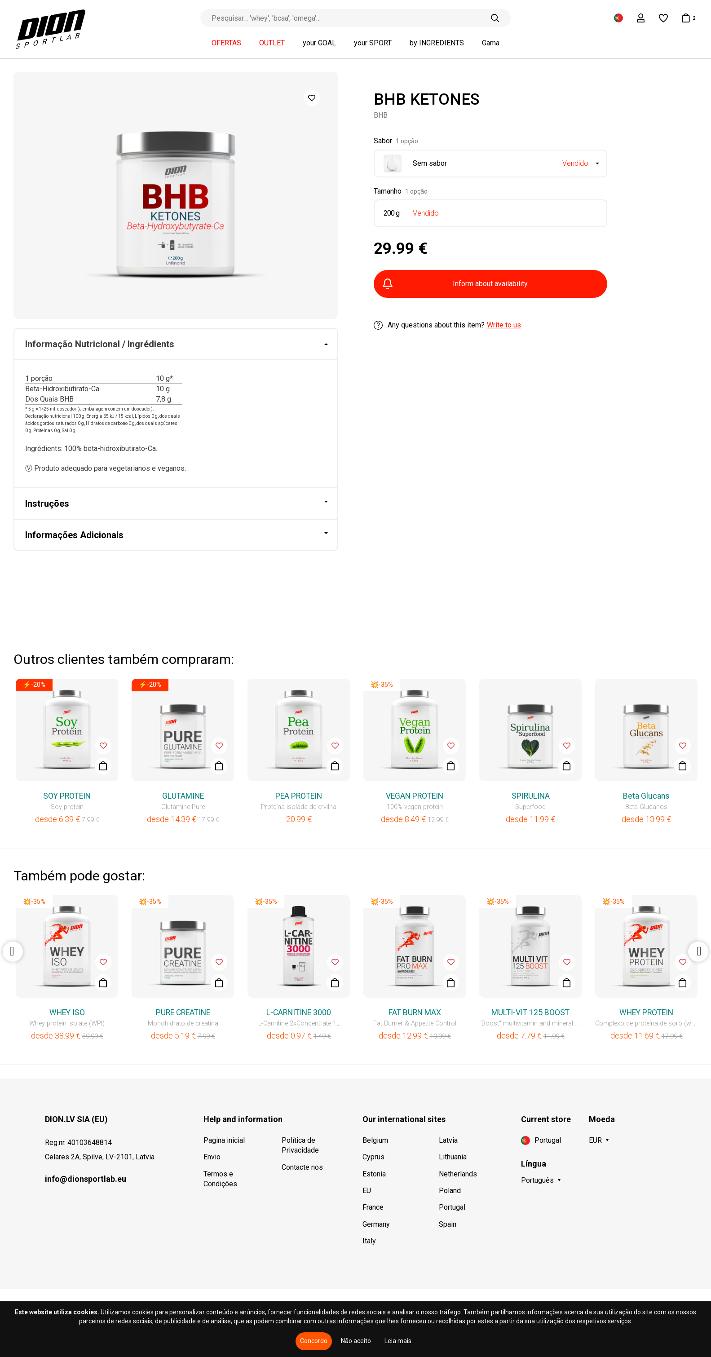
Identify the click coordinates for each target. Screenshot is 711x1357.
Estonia (374, 1174)
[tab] (175, 344)
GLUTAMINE (183, 795)
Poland (450, 1190)
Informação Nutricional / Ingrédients (99, 344)
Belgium (375, 1140)
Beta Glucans (646, 795)
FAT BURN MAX (415, 1012)
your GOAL (319, 43)
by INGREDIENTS (437, 43)
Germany (376, 1224)
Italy (369, 1241)
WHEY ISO (67, 1012)
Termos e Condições (220, 1179)
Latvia (448, 1140)
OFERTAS (226, 43)
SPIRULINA (531, 795)
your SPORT (373, 43)
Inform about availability (455, 283)
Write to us (504, 325)
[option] (175, 195)
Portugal (452, 1207)
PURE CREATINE (183, 1012)
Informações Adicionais (74, 535)
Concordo (313, 1340)
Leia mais (397, 1340)
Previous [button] (13, 952)
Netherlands (458, 1174)
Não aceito (356, 1340)
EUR (595, 1140)
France (373, 1207)
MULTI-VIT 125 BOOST (530, 1012)
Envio (212, 1157)
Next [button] (698, 952)
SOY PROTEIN (67, 795)
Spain (447, 1224)
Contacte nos (302, 1167)
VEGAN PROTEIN (414, 795)
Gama (490, 43)
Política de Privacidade (300, 1145)
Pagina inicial (224, 1140)
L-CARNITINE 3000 (298, 1012)
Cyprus (373, 1157)
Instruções (47, 503)
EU (366, 1190)
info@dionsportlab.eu (85, 1179)
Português (537, 1180)
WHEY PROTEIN (646, 1012)
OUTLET (272, 43)
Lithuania (453, 1157)
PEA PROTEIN (298, 795)
